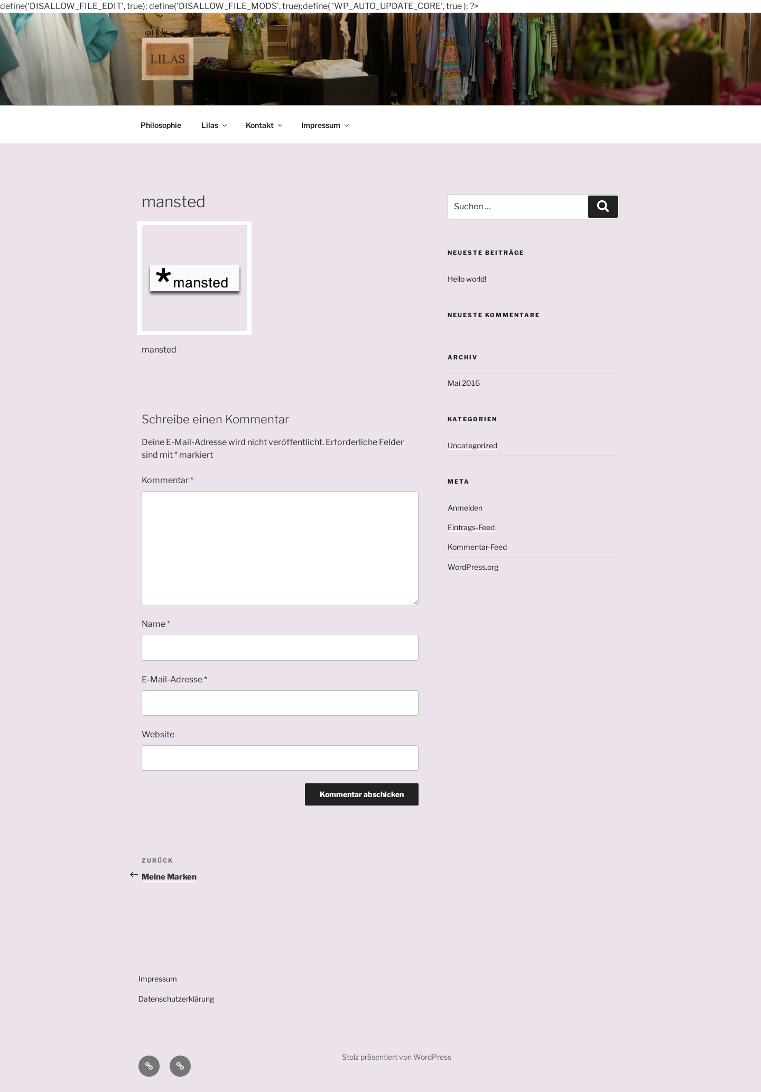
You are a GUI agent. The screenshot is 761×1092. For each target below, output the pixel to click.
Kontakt (265, 125)
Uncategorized (472, 445)
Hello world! (467, 278)
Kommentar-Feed (477, 546)
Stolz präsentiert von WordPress (396, 1056)
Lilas (214, 125)
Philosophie (161, 125)
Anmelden (465, 507)
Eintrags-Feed (471, 527)
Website (158, 734)
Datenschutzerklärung (176, 998)
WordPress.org (473, 566)
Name (156, 624)
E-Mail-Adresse (174, 679)
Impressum (325, 125)
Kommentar (167, 480)
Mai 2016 (464, 382)
